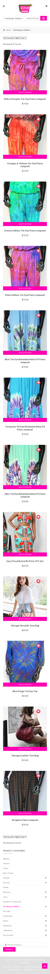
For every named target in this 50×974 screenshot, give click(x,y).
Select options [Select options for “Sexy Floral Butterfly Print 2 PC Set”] (25, 554)
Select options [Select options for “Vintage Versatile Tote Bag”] (25, 619)
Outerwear (7, 916)
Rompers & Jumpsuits (12, 901)
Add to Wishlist (38, 55)
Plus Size (6, 911)
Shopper (33, 960)
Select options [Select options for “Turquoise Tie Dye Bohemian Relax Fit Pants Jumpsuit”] (25, 420)
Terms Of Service (14, 970)
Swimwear (7, 925)
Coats (5, 868)
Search (9, 949)
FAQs (41, 970)
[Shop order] (15, 38)
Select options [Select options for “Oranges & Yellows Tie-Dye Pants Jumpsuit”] (25, 157)
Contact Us (18, 967)
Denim (5, 887)
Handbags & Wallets (11, 906)
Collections (8, 930)
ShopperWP (25, 962)
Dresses (6, 882)
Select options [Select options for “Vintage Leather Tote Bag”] (25, 749)
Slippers (6, 859)
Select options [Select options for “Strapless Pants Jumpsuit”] (25, 813)
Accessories (8, 935)
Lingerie (6, 878)
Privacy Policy (31, 967)
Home (8, 30)
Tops (5, 897)
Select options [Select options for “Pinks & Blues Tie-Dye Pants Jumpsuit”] (25, 288)
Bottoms (6, 892)
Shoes (5, 921)
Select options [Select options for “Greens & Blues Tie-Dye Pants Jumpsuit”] (25, 224)
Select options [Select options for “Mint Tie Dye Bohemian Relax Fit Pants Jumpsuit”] (25, 487)
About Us (7, 967)
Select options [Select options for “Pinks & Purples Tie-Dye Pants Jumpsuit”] (25, 92)
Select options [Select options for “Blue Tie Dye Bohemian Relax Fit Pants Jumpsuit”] (25, 353)
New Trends (8, 873)
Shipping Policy (30, 970)
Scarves (6, 863)
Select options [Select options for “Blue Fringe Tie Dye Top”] (25, 685)
